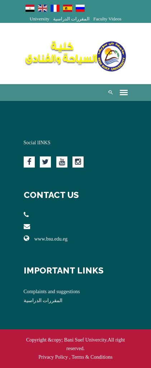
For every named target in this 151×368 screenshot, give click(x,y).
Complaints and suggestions (52, 291)
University (39, 18)
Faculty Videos (107, 18)
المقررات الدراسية (71, 18)
